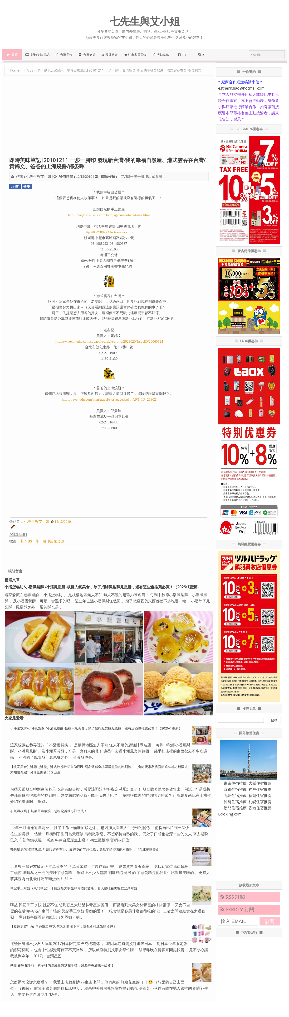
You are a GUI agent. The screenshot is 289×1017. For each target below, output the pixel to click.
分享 (26, 186)
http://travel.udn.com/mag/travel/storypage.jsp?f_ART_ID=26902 (109, 399)
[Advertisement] (109, 119)
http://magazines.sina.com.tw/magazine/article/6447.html (109, 215)
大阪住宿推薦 (260, 783)
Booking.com (229, 814)
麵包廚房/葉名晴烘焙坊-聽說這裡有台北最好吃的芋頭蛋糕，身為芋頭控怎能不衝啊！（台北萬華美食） (86, 849)
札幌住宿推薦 (260, 801)
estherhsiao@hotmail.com (241, 88)
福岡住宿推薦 (260, 795)
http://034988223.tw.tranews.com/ (108, 232)
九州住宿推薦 (235, 795)
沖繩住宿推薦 (235, 801)
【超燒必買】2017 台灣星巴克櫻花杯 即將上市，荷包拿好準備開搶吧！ (63, 926)
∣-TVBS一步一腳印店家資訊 (140, 176)
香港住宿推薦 (260, 808)
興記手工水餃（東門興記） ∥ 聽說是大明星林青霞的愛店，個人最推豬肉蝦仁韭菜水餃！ (75, 888)
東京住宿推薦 (235, 783)
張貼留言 (15, 571)
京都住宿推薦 (235, 789)
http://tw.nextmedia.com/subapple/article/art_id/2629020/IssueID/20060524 (109, 341)
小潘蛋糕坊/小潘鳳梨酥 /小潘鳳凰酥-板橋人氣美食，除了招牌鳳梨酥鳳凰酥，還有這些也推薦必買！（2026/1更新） (103, 587)
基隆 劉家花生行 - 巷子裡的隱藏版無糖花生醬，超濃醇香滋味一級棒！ (62, 965)
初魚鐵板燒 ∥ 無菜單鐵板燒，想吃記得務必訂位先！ (48, 811)
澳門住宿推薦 (235, 808)
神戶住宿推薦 (260, 789)
